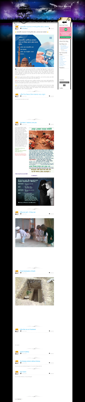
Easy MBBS (61, 59)
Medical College (61, 63)
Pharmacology (61, 65)
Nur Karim (23, 372)
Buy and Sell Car (61, 56)
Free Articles (61, 60)
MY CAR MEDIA (63, 45)
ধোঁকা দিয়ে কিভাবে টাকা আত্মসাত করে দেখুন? (32, 94)
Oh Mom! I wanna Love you (28, 122)
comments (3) (52, 124)
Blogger (66, 50)
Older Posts (19, 399)
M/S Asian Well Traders (62, 61)
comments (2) (52, 362)
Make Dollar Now (62, 62)
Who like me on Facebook (28, 329)
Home (16, 24)
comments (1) (52, 272)
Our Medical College (62, 64)
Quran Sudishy (24, 352)
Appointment (17, 25)
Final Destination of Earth (27, 271)
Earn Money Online (62, 58)
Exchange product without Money (30, 361)
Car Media (60, 57)
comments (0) (52, 28)
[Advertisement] (34, 215)
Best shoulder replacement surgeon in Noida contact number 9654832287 (64, 47)
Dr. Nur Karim (62, 6)
